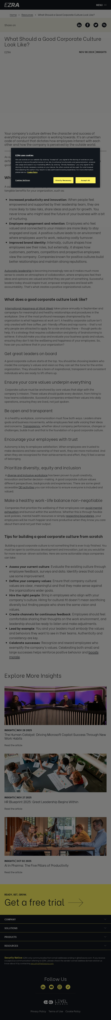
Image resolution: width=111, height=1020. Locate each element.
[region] (55, 168)
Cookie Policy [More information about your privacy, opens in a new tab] (32, 172)
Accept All (85, 180)
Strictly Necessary (63, 180)
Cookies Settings (22, 180)
